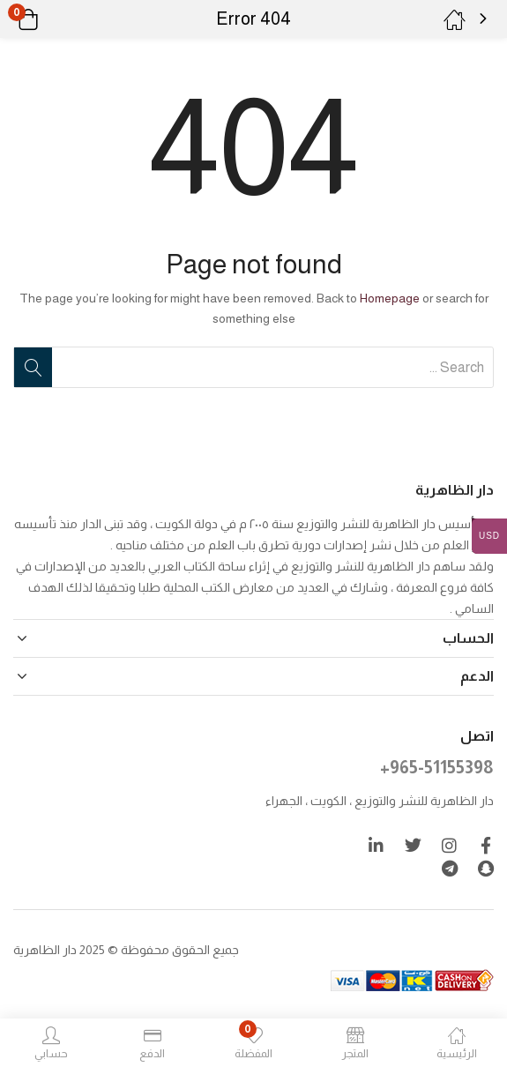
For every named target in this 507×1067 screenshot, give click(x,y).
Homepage (390, 298)
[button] (51, 19)
